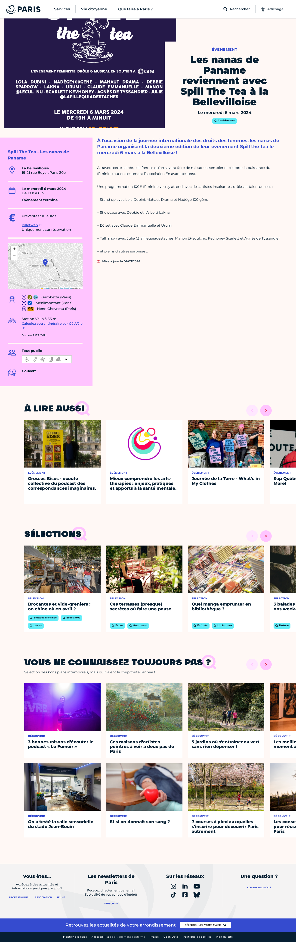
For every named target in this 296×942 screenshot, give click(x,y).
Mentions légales (75, 936)
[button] (45, 262)
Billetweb (30, 225)
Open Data (170, 936)
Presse (154, 936)
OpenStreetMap (66, 288)
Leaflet (45, 288)
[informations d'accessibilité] (47, 359)
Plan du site (224, 936)
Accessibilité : (118, 936)
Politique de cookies (197, 936)
